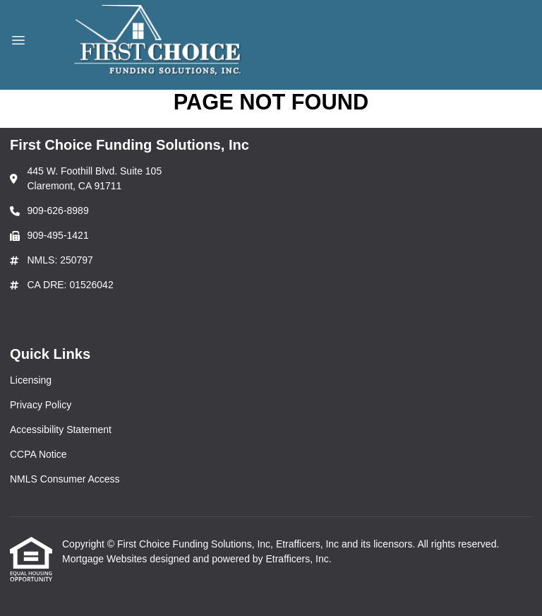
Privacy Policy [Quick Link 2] (40, 404)
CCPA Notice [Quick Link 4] (38, 454)
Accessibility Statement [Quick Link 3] (61, 429)
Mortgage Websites (106, 558)
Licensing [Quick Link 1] (31, 380)
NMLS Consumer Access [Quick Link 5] (65, 479)
